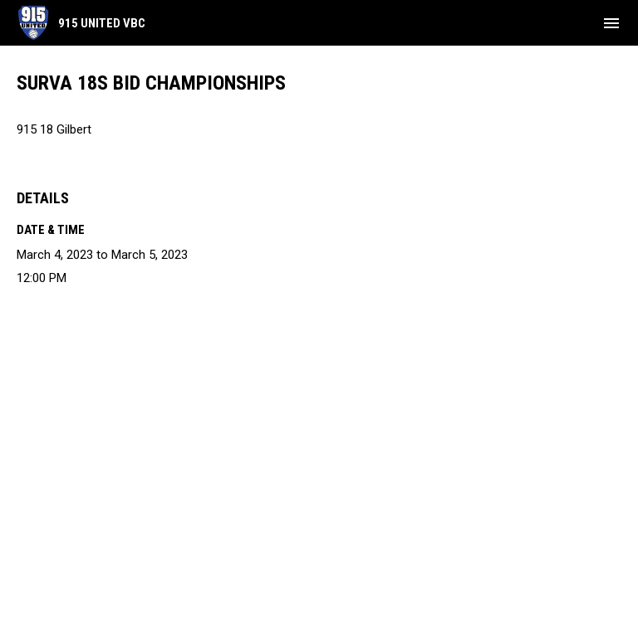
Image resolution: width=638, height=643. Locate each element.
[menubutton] (611, 23)
